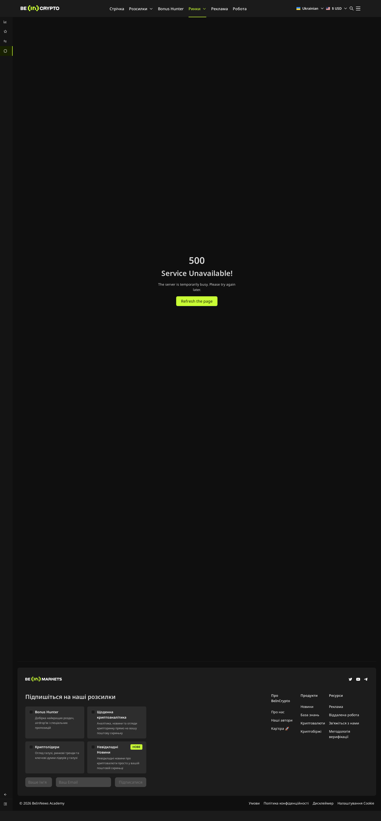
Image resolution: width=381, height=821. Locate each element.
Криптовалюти (313, 723)
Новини (307, 706)
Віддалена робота (344, 715)
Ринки (197, 8)
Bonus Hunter (171, 8)
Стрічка (117, 8)
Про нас (278, 712)
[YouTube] (358, 680)
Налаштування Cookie (356, 803)
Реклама (219, 8)
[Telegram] (366, 680)
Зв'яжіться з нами (344, 723)
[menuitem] (6, 22)
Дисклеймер (323, 803)
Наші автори (282, 720)
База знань (310, 715)
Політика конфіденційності (286, 803)
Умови (254, 803)
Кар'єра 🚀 (280, 728)
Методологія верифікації (339, 734)
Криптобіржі (311, 731)
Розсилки (141, 8)
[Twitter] (350, 680)
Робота (240, 8)
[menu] (6, 36)
